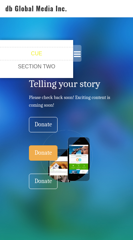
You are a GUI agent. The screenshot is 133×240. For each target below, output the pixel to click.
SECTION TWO (37, 66)
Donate (43, 124)
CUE (36, 53)
